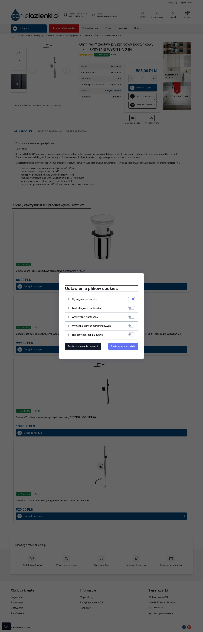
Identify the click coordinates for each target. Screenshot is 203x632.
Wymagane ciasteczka (84, 299)
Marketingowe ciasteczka (86, 308)
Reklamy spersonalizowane (87, 334)
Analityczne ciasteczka (85, 317)
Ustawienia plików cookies (91, 288)
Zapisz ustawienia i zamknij (83, 346)
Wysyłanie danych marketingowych (91, 325)
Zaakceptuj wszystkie (123, 346)
